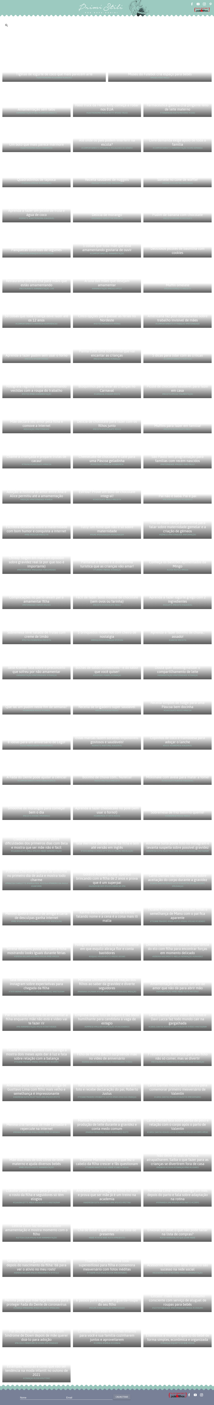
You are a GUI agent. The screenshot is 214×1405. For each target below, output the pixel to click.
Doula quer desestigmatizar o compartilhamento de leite (177, 669)
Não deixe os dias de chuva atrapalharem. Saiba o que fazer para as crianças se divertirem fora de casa (178, 1159)
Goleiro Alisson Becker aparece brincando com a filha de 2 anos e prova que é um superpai (107, 878)
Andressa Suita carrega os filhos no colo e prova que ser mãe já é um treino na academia (107, 1195)
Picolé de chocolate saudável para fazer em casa (178, 388)
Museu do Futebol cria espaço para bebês (160, 74)
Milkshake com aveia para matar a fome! (177, 777)
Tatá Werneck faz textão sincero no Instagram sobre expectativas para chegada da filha (36, 984)
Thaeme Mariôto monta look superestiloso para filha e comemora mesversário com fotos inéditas (107, 1265)
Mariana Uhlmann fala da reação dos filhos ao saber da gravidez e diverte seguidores (107, 984)
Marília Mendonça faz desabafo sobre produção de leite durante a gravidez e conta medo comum (107, 1124)
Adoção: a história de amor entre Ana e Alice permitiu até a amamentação (36, 494)
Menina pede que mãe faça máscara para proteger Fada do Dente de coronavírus (36, 1302)
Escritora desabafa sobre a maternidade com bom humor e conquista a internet (36, 529)
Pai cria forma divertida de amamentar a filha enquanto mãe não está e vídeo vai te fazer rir (36, 1019)
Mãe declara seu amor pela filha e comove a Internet (36, 423)
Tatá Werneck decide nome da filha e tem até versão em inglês (107, 845)
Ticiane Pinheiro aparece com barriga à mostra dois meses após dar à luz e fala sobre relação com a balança (36, 1054)
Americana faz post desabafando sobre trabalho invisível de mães (177, 318)
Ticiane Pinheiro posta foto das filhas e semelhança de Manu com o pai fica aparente (177, 913)
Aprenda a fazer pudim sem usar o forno (36, 355)
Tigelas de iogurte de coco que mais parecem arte (54, 74)
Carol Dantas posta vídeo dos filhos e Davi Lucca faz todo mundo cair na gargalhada (177, 1019)
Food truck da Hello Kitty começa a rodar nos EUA (107, 107)
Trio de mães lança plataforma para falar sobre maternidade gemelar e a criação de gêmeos (177, 527)
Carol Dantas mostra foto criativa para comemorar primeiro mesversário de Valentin (177, 1089)
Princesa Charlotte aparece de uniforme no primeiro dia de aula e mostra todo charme (36, 875)
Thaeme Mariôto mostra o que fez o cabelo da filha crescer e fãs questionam (107, 1162)
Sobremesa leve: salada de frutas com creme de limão (36, 634)
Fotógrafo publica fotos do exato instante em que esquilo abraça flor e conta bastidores (107, 949)
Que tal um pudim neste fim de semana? (36, 707)
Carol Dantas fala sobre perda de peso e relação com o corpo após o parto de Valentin (178, 1124)
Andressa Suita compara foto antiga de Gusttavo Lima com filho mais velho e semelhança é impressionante (36, 1089)
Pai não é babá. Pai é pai (177, 496)
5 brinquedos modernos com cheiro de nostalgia (107, 634)
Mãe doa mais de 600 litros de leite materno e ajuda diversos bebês (36, 1162)
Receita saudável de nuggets (107, 180)
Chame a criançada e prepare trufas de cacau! (36, 459)
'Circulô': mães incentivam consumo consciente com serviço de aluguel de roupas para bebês (177, 1300)
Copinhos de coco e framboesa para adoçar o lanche (177, 740)
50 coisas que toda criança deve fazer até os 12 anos (36, 318)
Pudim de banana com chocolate (177, 215)
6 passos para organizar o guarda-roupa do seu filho (107, 1302)
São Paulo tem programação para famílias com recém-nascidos (177, 459)
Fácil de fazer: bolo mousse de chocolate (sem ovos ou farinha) (107, 599)
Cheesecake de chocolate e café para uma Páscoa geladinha (107, 459)
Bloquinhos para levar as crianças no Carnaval (106, 388)
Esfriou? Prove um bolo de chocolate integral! (107, 494)
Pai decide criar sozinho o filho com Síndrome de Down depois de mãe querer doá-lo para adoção (36, 1335)
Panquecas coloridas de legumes (36, 250)
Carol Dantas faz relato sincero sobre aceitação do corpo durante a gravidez (177, 878)
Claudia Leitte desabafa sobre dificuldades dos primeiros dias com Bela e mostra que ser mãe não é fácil (36, 843)
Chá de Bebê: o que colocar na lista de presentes (107, 1232)
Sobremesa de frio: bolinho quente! (177, 812)
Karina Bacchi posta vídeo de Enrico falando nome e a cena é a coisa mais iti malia (107, 916)
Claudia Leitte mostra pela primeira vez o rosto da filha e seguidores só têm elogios (36, 1195)
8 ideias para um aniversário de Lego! (36, 742)
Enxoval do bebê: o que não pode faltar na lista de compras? (177, 1232)
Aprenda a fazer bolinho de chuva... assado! (177, 634)
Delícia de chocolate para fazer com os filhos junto (107, 423)
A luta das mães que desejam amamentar (107, 283)
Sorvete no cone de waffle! (177, 180)
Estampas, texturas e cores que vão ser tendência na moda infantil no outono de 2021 (36, 1370)
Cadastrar (122, 1397)
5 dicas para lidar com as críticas (177, 355)
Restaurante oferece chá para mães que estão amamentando (36, 283)
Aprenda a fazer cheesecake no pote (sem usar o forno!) (107, 810)
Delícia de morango (107, 215)
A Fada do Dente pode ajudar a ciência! (36, 777)
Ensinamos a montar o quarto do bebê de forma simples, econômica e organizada (177, 1337)
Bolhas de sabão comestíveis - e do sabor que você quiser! (107, 669)
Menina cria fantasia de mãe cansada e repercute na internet (36, 1126)
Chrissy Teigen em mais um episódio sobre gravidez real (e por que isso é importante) (36, 562)
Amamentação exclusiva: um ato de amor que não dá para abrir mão (177, 986)
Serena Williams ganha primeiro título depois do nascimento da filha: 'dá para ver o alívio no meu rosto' (36, 1265)
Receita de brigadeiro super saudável (106, 707)
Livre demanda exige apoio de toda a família (177, 142)
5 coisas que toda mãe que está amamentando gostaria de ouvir (107, 248)
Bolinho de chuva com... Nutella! (107, 777)
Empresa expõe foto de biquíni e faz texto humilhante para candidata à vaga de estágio (107, 1019)
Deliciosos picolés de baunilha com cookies (177, 251)
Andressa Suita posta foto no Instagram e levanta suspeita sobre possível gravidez (177, 845)
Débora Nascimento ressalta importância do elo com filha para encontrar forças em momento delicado (177, 949)
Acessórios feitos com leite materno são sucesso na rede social (177, 1267)
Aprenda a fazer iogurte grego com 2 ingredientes (177, 599)
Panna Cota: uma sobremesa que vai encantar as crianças (107, 353)
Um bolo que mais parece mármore (36, 144)
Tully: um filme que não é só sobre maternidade (107, 529)
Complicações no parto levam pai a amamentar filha (36, 599)
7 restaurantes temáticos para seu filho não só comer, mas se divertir (178, 1056)
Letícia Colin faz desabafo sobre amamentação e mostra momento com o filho (36, 1230)
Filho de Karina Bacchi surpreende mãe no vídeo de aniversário (107, 1056)
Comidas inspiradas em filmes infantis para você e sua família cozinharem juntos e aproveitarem (107, 1335)
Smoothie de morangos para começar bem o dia (36, 810)
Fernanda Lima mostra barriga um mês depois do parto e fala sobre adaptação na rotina (177, 1195)
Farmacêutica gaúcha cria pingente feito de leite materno (178, 107)
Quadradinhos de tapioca (36, 180)
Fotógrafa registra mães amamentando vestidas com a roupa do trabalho (36, 388)
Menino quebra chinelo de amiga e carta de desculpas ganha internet (36, 916)
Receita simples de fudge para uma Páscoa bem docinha (177, 705)
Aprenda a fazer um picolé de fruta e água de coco (36, 213)
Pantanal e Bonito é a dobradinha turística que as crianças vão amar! (107, 564)
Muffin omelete (177, 285)
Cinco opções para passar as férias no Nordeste (107, 318)
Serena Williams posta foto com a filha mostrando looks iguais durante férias (36, 951)
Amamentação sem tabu (36, 109)
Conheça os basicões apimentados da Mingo (177, 564)
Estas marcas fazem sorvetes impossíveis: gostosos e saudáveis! (107, 740)
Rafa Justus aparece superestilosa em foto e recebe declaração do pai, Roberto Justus (107, 1089)
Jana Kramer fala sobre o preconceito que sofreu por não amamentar (36, 669)
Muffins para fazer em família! (177, 426)
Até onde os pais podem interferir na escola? (107, 142)
